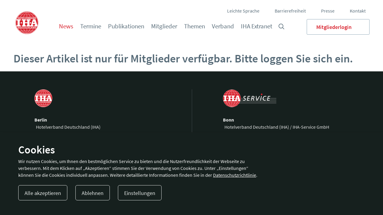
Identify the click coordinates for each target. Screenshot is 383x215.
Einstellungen (139, 193)
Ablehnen (93, 193)
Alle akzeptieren (43, 193)
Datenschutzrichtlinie (234, 175)
